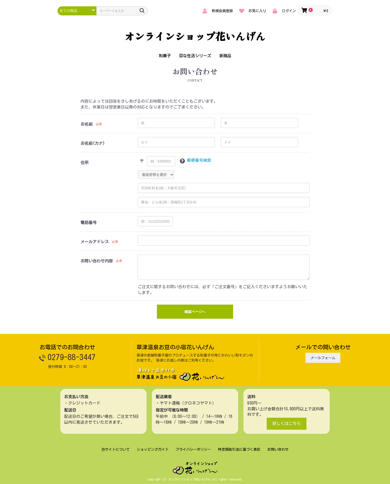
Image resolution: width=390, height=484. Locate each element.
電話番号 (88, 223)
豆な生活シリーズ (195, 56)
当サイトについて (115, 449)
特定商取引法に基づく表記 (239, 449)
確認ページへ (195, 312)
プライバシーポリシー (193, 449)
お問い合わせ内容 (96, 261)
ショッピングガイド (153, 449)
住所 (84, 162)
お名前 (86, 124)
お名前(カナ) (92, 143)
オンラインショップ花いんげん (195, 36)
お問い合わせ (278, 449)
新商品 (225, 56)
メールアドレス (94, 242)
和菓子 (165, 56)
